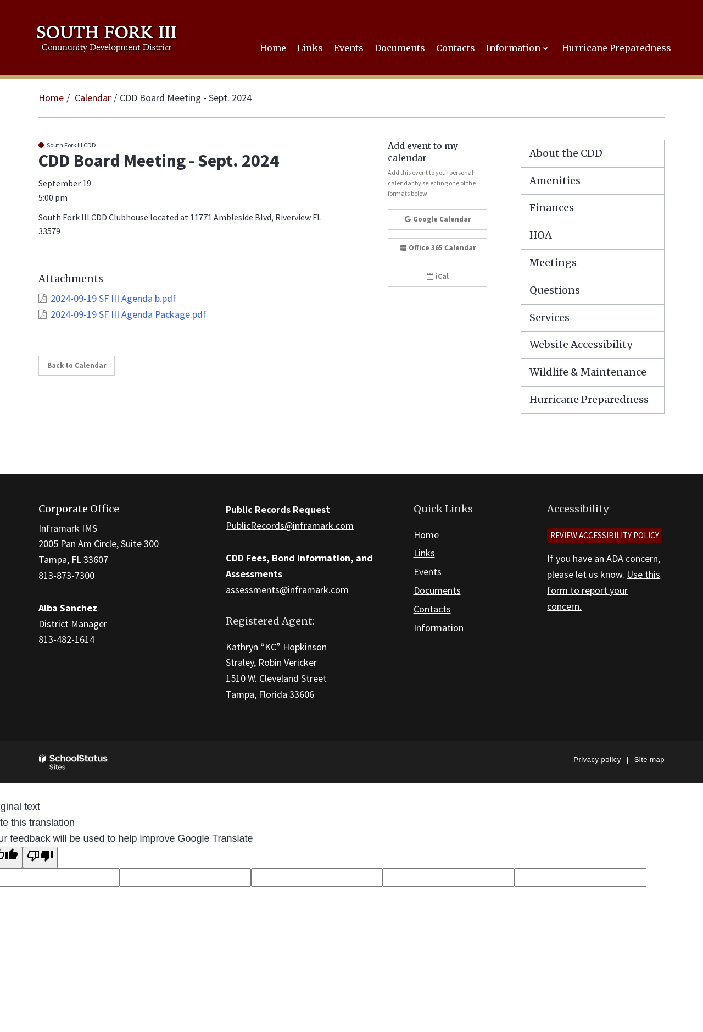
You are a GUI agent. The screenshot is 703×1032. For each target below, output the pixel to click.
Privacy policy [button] (597, 759)
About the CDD (565, 153)
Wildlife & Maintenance (587, 372)
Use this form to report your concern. (603, 590)
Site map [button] (649, 759)
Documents (437, 590)
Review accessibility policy (604, 535)
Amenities (555, 180)
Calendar (93, 97)
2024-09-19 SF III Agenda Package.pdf (129, 314)
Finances (551, 207)
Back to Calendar (76, 365)
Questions (554, 290)
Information (439, 627)
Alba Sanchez (67, 607)
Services (549, 317)
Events (428, 571)
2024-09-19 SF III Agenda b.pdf (113, 298)
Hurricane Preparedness (589, 399)
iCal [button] (438, 276)
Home (51, 97)
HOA (540, 235)
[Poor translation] (40, 857)
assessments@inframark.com (287, 589)
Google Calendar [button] (438, 219)
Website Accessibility (580, 344)
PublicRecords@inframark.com (290, 525)
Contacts (432, 609)
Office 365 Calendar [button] (438, 247)
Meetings (553, 262)
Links (424, 553)
